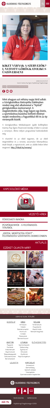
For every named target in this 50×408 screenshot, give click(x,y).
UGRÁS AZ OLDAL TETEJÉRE (25, 317)
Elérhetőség (30, 368)
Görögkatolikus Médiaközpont (17, 86)
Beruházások (10, 359)
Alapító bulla (37, 329)
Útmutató (24, 352)
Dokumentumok (10, 356)
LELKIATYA (14, 363)
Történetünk (36, 325)
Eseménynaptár (23, 329)
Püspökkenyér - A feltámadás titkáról (19, 226)
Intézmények (10, 350)
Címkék (23, 334)
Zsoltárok (24, 354)
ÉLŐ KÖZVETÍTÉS (39, 342)
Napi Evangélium (24, 356)
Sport (4, 86)
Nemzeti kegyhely (37, 331)
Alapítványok (10, 352)
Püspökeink (37, 327)
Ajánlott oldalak (30, 370)
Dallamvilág (24, 347)
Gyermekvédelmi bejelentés (30, 374)
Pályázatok (23, 336)
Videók (23, 327)
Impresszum (32, 398)
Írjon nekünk (19, 398)
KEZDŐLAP (11, 322)
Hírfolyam (23, 325)
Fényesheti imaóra (13, 219)
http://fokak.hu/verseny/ (21, 147)
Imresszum (30, 365)
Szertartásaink (24, 345)
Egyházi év (24, 350)
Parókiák (10, 347)
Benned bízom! (23, 338)
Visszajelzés (30, 372)
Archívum (23, 331)
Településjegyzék (10, 354)
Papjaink (10, 345)
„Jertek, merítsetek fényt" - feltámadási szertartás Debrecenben (24, 234)
